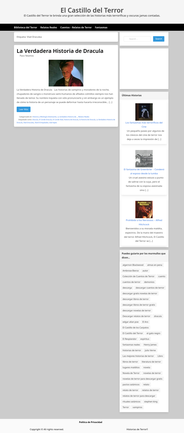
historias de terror (132, 350)
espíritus (144, 338)
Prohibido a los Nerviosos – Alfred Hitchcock (144, 222)
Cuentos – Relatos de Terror (76, 27)
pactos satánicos (131, 384)
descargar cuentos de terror (150, 287)
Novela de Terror (131, 373)
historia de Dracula (71, 119)
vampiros (137, 407)
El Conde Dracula (45, 119)
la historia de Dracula (87, 119)
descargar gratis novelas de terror (140, 293)
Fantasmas (101, 27)
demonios (149, 282)
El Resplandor (130, 338)
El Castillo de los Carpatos (136, 327)
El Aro (145, 321)
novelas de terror (152, 373)
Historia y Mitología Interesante (45, 117)
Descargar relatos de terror (136, 316)
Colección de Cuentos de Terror (138, 276)
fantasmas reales (131, 344)
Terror (126, 407)
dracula (35, 119)
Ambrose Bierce (131, 270)
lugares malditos (131, 367)
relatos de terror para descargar (139, 395)
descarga (127, 287)
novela (146, 367)
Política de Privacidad (90, 422)
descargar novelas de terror (137, 310)
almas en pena (154, 264)
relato (146, 384)
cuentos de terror (131, 282)
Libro (160, 356)
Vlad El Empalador (41, 122)
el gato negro (153, 333)
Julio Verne (150, 350)
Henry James (150, 344)
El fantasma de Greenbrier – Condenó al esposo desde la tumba (144, 171)
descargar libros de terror (136, 299)
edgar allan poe (130, 321)
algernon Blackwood (133, 264)
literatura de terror (151, 361)
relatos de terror (150, 390)
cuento (161, 276)
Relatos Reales (48, 27)
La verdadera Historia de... (67, 117)
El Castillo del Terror (92, 10)
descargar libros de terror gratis (139, 304)
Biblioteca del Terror (25, 27)
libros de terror (130, 361)
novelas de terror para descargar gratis (142, 378)
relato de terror (130, 390)
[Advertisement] (144, 69)
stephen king (150, 401)
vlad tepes (53, 122)
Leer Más (23, 109)
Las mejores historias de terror (138, 356)
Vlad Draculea (28, 122)
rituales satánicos (131, 401)
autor (145, 270)
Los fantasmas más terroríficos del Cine (144, 124)
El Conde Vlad (58, 119)
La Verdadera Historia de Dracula (60, 50)
